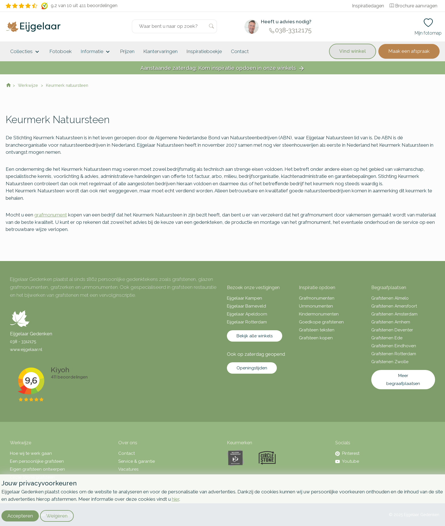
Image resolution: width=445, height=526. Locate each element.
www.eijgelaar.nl (26, 349)
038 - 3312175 (23, 341)
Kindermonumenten (319, 314)
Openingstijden (252, 368)
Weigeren (57, 516)
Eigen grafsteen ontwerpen (37, 469)
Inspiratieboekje (204, 51)
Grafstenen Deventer (392, 330)
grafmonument (50, 215)
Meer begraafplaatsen (403, 379)
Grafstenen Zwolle (389, 361)
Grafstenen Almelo (390, 298)
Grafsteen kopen (316, 337)
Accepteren (20, 516)
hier (175, 499)
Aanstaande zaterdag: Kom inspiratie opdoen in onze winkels (222, 68)
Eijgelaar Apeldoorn (247, 314)
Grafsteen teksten (316, 330)
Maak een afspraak (409, 51)
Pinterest (347, 453)
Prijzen (127, 51)
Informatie (96, 52)
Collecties (25, 52)
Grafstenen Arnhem (390, 322)
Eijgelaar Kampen (244, 298)
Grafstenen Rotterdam (393, 353)
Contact (240, 51)
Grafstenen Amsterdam (394, 314)
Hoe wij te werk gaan (31, 453)
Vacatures (128, 469)
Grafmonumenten (316, 298)
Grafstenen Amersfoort (394, 306)
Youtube (347, 461)
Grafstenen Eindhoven (393, 345)
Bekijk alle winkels (255, 335)
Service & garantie (136, 461)
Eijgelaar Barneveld (246, 306)
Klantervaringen (161, 51)
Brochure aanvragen (413, 6)
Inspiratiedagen (368, 6)
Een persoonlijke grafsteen (37, 461)
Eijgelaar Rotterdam (247, 322)
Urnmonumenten (316, 306)
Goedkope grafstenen (321, 322)
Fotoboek (61, 51)
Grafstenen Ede (386, 337)
